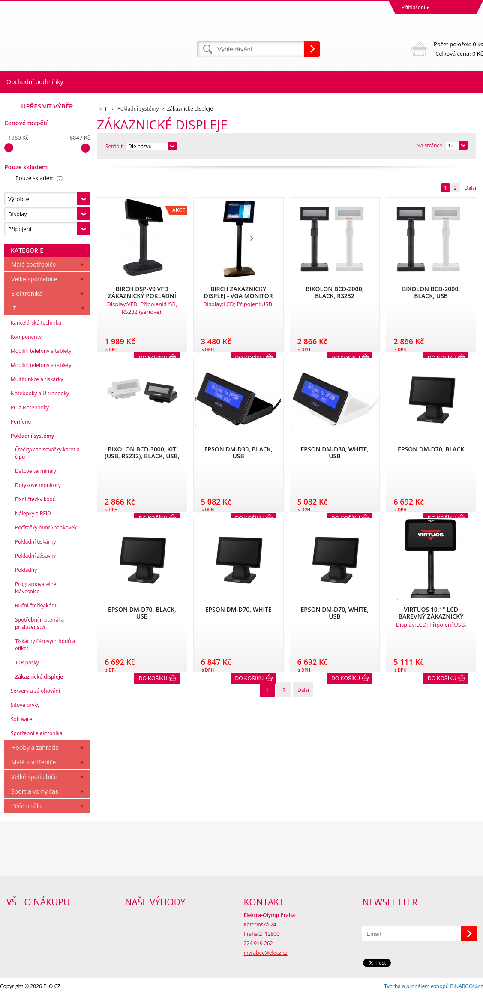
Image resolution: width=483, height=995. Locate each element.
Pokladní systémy (32, 435)
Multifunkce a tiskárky (37, 379)
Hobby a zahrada (35, 747)
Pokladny (26, 570)
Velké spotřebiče (34, 279)
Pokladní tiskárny (35, 541)
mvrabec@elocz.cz (266, 952)
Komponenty (26, 336)
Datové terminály (35, 471)
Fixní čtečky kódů (35, 499)
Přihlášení (413, 7)
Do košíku (153, 679)
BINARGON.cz (466, 986)
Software (21, 719)
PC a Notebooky (30, 407)
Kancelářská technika (36, 322)
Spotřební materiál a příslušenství (39, 623)
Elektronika (26, 293)
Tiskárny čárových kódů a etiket (45, 644)
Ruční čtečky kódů (36, 605)
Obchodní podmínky (34, 82)
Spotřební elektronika (36, 733)
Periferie (21, 421)
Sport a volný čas (34, 791)
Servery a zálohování (35, 690)
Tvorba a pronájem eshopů (416, 986)
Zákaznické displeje (39, 676)
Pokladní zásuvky (35, 555)
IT (13, 308)
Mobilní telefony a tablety (41, 351)
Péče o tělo (26, 806)
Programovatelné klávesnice (36, 587)
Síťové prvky (25, 705)
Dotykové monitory (38, 485)
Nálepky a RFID (33, 513)
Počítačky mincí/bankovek (46, 527)
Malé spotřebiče (33, 264)
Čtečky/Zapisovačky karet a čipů (47, 453)
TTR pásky (27, 662)
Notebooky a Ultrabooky (40, 393)
